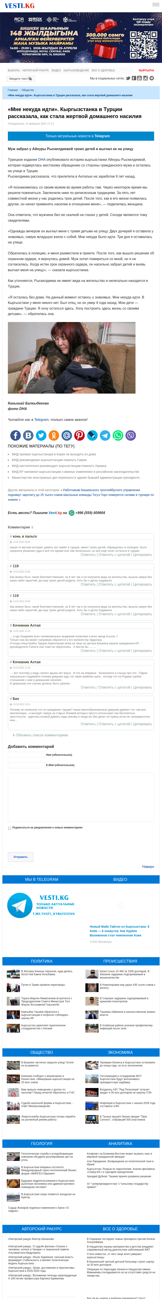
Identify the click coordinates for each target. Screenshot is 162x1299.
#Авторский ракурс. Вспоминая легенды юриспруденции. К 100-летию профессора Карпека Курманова (43, 1253)
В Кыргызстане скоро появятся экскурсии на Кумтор (40, 1176)
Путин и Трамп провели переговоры (43, 984)
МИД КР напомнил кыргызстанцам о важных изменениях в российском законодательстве (75, 471)
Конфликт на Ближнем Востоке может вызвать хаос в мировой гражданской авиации (119, 1155)
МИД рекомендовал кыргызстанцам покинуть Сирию (49, 460)
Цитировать (142, 555)
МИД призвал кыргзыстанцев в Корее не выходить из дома (54, 454)
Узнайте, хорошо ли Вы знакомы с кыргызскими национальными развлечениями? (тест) (116, 1291)
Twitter (128, 78)
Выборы (14, 70)
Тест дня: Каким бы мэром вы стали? (109, 1281)
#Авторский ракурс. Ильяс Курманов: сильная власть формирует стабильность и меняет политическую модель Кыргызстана (40, 1236)
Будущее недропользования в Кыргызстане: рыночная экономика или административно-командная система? (41, 1170)
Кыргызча (146, 70)
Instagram (146, 78)
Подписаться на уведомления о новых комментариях (47, 827)
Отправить (21, 857)
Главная (13, 90)
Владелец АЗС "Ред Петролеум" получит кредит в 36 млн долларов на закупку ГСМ (119, 1079)
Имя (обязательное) (59, 754)
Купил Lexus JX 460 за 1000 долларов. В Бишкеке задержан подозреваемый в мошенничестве (125, 974)
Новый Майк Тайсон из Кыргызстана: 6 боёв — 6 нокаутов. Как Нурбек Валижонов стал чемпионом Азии (119, 931)
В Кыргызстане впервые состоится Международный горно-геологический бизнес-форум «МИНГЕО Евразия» (42, 1163)
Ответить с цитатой (114, 555)
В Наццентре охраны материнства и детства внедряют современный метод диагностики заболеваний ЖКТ (120, 1224)
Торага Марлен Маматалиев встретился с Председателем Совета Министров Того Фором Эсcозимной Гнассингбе (46, 1001)
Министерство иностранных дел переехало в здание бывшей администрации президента (75, 477)
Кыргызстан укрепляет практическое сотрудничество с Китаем (43, 1027)
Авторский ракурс (35, 70)
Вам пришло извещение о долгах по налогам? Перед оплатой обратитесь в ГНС (48, 1091)
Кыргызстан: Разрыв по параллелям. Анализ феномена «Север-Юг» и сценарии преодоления (121, 1170)
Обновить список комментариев (42, 735)
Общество (28, 90)
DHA (41, 159)
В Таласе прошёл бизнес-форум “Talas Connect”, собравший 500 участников (116, 1094)
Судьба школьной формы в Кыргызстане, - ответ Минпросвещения (47, 1105)
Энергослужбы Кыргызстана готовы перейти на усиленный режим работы (48, 1118)
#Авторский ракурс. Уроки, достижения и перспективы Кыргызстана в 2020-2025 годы (41, 1245)
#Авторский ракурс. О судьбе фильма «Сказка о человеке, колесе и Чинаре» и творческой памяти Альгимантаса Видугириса (38, 1225)
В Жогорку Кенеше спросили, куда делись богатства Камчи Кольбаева (46, 973)
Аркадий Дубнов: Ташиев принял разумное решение (119, 1176)
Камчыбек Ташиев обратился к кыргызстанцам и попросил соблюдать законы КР (44, 1015)
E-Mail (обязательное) (60, 765)
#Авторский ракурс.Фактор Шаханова (31, 1215)
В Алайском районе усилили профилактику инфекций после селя (126, 1027)
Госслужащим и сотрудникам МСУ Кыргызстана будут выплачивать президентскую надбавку (120, 1072)
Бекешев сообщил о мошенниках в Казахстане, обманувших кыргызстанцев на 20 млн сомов (47, 1079)
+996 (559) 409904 (90, 513)
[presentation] (41, 841)
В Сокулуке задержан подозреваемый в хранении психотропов (124, 1000)
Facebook (134, 78)
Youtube (140, 78)
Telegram (152, 78)
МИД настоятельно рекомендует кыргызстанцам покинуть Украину (59, 466)
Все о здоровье (103, 70)
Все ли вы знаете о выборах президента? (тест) (116, 1274)
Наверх (148, 867)
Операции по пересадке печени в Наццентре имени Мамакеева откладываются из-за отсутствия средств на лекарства (121, 1248)
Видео (56, 70)
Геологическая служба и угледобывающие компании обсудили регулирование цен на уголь (40, 1155)
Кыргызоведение (76, 70)
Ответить (88, 555)
